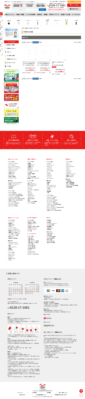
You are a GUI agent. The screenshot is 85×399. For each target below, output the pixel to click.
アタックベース (31, 195)
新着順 (40, 42)
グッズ (29, 175)
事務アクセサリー (70, 176)
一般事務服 (68, 181)
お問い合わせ (49, 233)
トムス (10, 260)
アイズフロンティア (32, 185)
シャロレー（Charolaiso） (14, 197)
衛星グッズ (11, 236)
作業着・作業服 (20, 14)
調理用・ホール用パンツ (13, 232)
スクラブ (48, 163)
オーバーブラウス (70, 166)
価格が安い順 (29, 42)
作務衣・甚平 (11, 225)
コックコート (11, 222)
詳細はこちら (57, 279)
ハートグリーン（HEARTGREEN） (16, 195)
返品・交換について (63, 392)
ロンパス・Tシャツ (9, 63)
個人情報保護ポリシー (41, 394)
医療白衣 (39, 14)
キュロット (68, 171)
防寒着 (29, 163)
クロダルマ (30, 194)
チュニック (49, 166)
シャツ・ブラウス (12, 228)
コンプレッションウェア (33, 171)
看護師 (48, 182)
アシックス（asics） (13, 204)
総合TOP (48, 217)
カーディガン (11, 175)
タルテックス (30, 197)
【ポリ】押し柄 (31, 245)
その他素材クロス (31, 248)
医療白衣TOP (49, 159)
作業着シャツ (30, 166)
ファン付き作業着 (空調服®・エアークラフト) (33, 177)
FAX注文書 (49, 235)
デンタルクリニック (51, 187)
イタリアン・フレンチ (13, 244)
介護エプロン (11, 172)
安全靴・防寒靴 (31, 173)
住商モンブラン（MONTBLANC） (15, 200)
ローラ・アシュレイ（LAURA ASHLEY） (55, 207)
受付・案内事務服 (70, 184)
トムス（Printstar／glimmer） (15, 194)
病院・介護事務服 (70, 182)
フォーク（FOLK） (12, 201)
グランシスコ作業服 (32, 201)
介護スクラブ (11, 173)
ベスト (67, 163)
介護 (47, 192)
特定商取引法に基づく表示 (61, 394)
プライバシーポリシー (51, 223)
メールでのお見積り (51, 236)
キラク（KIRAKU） (12, 192)
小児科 (48, 188)
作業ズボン (30, 168)
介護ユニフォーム (9, 14)
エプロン (48, 173)
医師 (47, 184)
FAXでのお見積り (50, 238)
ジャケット (49, 168)
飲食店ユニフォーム (54, 14)
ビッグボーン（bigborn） (33, 189)
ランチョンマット (31, 252)
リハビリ (48, 189)
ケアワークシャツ (12, 171)
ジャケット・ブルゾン (13, 163)
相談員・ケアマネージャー (14, 184)
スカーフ (7, 52)
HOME (23, 28)
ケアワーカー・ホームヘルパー (15, 182)
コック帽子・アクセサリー (14, 233)
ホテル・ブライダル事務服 (72, 185)
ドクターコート (50, 165)
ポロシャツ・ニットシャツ (14, 168)
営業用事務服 (69, 187)
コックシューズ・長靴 (13, 235)
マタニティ (49, 175)
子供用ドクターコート (10, 59)
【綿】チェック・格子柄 (33, 241)
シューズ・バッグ (12, 178)
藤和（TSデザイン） (32, 184)
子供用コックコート (10, 48)
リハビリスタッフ (12, 185)
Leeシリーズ (11, 255)
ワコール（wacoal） (51, 208)
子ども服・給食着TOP (32, 217)
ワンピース (49, 169)
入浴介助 (10, 188)
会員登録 (48, 229)
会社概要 (48, 222)
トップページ (20, 392)
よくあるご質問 (53, 1)
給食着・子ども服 (65, 14)
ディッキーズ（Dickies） (14, 203)
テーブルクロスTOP (31, 233)
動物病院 (48, 191)
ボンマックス (11, 254)
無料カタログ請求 (50, 242)
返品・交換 (49, 239)
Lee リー (29, 191)
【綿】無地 (30, 238)
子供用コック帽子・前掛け (33, 226)
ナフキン (29, 249)
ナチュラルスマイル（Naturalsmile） (16, 198)
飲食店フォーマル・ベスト (14, 231)
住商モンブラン (11, 258)
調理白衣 (10, 223)
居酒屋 (10, 248)
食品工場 (10, 250)
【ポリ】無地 (30, 244)
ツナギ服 (7, 66)
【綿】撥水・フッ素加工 (33, 242)
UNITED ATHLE (31, 198)
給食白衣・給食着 (9, 45)
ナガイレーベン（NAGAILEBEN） (54, 204)
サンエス (29, 192)
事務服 (45, 14)
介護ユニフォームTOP (13, 159)
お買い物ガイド (62, 1)
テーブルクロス (76, 14)
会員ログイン (49, 228)
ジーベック (30, 187)
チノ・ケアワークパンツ (13, 166)
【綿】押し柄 (30, 239)
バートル (29, 182)
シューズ (48, 176)
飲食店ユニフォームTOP (13, 217)
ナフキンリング (31, 251)
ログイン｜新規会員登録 (74, 1)
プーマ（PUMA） (31, 203)
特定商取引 (49, 226)
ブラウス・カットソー (71, 173)
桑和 (28, 200)
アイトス (29, 188)
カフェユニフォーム (12, 242)
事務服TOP (68, 159)
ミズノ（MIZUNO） (51, 206)
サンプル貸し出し (50, 241)
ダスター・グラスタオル (33, 254)
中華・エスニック (12, 247)
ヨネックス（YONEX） (13, 206)
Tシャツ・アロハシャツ (13, 229)
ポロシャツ (30, 169)
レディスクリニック (51, 185)
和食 (9, 245)
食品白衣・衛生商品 (12, 238)
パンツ (48, 172)
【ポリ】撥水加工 (31, 247)
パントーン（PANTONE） (52, 203)
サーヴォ (10, 257)
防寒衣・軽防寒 (11, 176)
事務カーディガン (70, 175)
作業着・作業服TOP (31, 159)
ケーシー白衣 (49, 171)
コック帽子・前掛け (9, 56)
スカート (68, 168)
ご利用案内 (34, 392)
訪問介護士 (11, 187)
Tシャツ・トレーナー (13, 169)
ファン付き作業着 (30, 14)
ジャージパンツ (11, 165)
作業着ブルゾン (31, 165)
